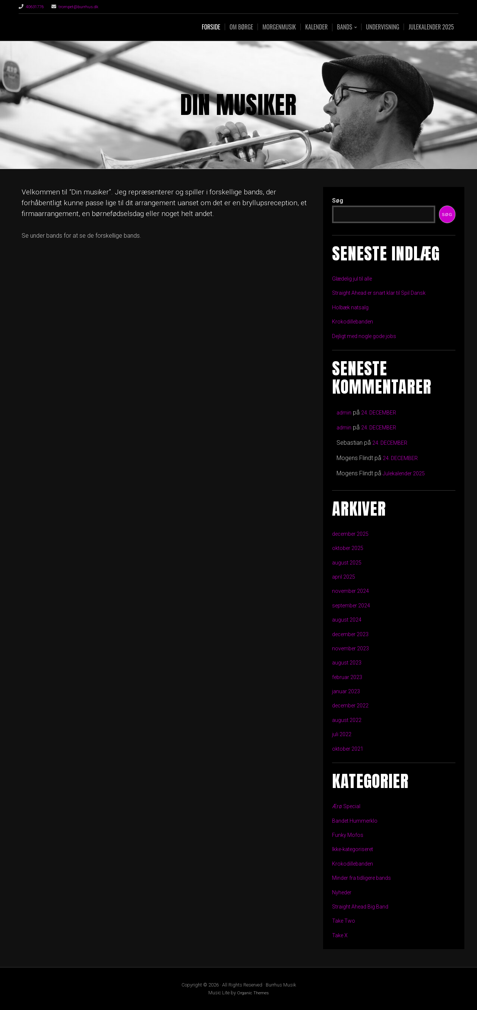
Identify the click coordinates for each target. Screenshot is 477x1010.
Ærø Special (348, 806)
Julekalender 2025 (431, 27)
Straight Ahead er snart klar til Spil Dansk (384, 292)
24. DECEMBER (382, 412)
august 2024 (348, 619)
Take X (341, 935)
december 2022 (353, 705)
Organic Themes (253, 992)
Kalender (316, 27)
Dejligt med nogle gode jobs (368, 336)
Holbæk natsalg (352, 307)
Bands (344, 27)
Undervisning (382, 27)
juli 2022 (342, 734)
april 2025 (345, 576)
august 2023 (348, 662)
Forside (211, 27)
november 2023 (353, 648)
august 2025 (348, 562)
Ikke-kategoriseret (356, 849)
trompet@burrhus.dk (83, 6)
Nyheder (343, 892)
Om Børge (241, 27)
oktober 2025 (350, 547)
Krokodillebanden (355, 321)
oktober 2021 (350, 748)
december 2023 (353, 634)
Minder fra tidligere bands (365, 877)
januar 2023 (347, 691)
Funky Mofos (349, 834)
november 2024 (353, 590)
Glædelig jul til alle (355, 278)
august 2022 (348, 719)
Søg (337, 200)
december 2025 (353, 533)
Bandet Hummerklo (357, 820)
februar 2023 (349, 677)
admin (345, 412)
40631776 (36, 6)
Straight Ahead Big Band (363, 906)
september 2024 (354, 605)
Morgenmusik (279, 27)
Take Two (345, 920)
